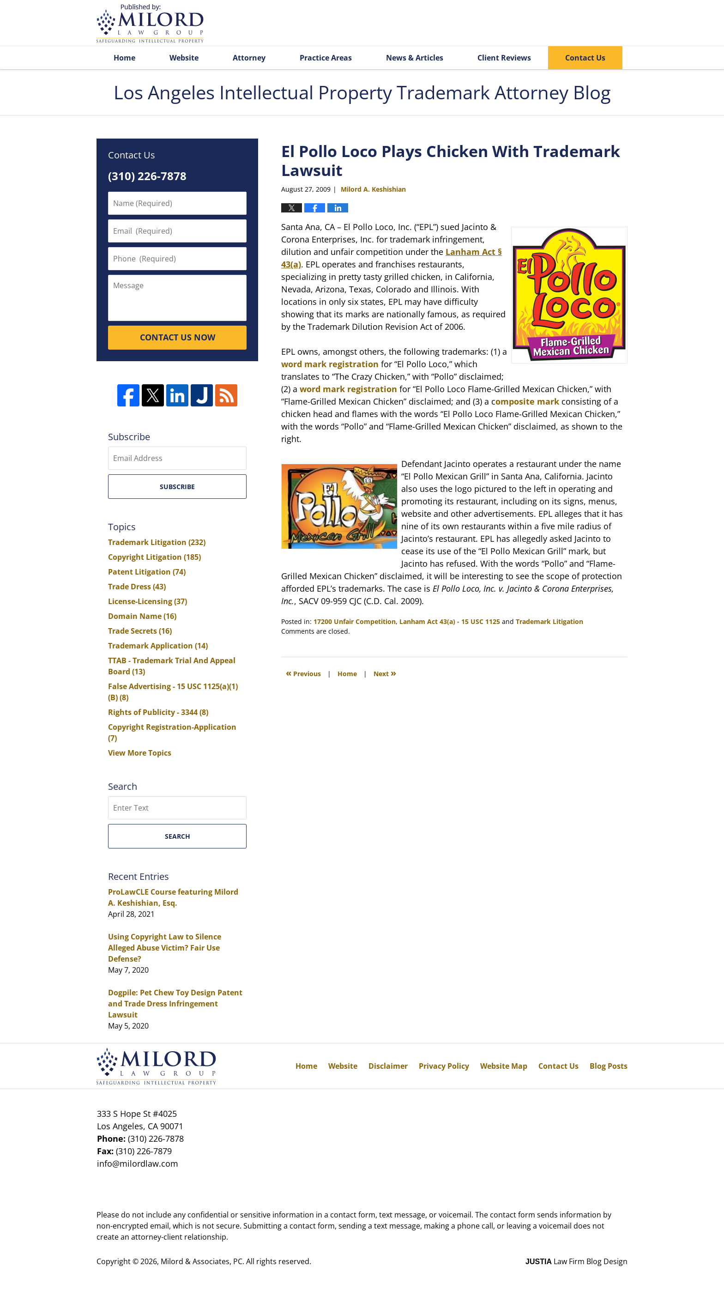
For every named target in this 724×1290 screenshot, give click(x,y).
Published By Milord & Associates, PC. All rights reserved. (582, 23)
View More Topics (139, 753)
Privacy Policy (444, 1066)
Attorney (249, 58)
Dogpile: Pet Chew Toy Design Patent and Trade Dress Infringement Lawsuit (175, 1003)
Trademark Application (158, 646)
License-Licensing (147, 601)
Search (177, 836)
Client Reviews (504, 58)
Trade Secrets (140, 631)
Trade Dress (137, 586)
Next (385, 672)
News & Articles (414, 58)
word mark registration (330, 363)
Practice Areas (326, 58)
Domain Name (142, 616)
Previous (303, 672)
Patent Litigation (147, 572)
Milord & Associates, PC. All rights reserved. (236, 1261)
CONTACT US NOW (177, 337)
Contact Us (585, 58)
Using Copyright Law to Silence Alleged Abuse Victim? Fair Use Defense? (164, 948)
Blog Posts (608, 1066)
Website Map (503, 1066)
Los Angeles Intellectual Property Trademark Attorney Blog (150, 23)
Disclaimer (388, 1066)
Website (184, 58)
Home (124, 58)
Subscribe (177, 486)
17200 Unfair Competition (355, 621)
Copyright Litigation (154, 557)
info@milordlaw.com (137, 1163)
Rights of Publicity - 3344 (158, 712)
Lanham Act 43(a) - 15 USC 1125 (449, 621)
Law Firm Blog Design (576, 1261)
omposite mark (527, 401)
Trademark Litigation (549, 621)
